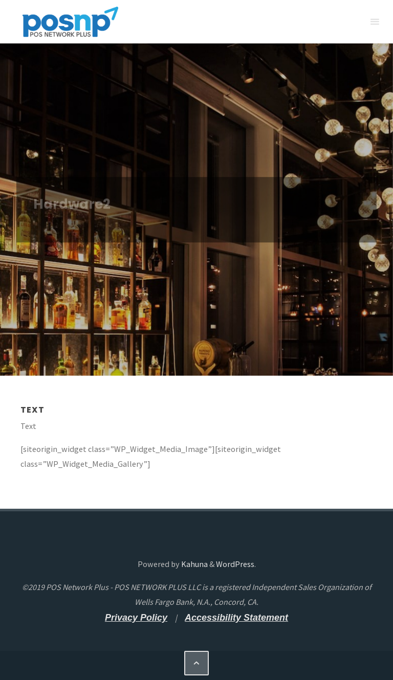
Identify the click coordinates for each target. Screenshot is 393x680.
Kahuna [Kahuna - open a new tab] (194, 564)
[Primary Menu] (374, 21)
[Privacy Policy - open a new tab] (136, 618)
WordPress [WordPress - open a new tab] (235, 564)
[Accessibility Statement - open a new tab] (236, 618)
